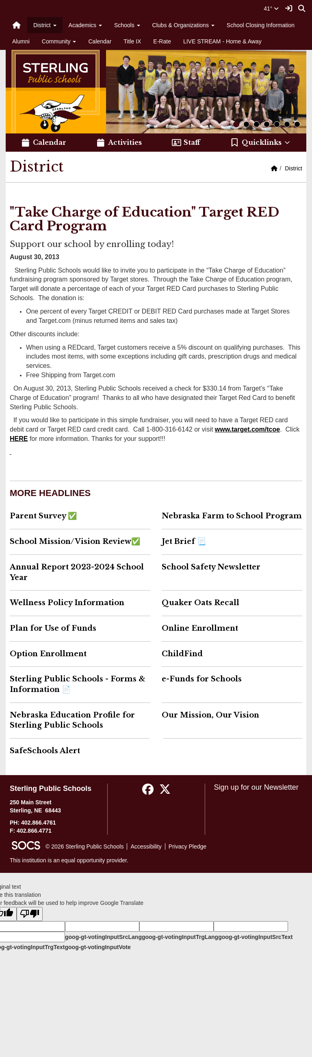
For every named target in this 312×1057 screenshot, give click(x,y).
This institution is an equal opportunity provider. (69, 860)
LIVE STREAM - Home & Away (222, 41)
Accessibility (145, 846)
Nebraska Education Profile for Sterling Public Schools (72, 720)
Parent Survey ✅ (43, 515)
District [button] (44, 25)
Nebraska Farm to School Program (232, 515)
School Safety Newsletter (211, 567)
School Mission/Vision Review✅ (75, 541)
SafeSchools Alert (45, 750)
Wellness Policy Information (67, 602)
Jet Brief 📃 (184, 541)
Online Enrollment (200, 628)
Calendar (99, 41)
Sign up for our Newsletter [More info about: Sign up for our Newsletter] (256, 787)
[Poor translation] (30, 914)
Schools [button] (127, 25)
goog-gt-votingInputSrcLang (103, 937)
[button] (260, 142)
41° (271, 8)
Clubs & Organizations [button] (183, 25)
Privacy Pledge (187, 846)
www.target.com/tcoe (247, 429)
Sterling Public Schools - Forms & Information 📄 (77, 684)
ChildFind (182, 653)
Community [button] (59, 41)
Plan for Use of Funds (53, 628)
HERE (19, 438)
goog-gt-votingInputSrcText (255, 937)
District (293, 168)
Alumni (21, 41)
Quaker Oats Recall (200, 602)
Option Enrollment (48, 653)
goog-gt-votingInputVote (97, 947)
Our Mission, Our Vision (210, 715)
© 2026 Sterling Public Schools (85, 846)
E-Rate (162, 41)
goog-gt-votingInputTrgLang (180, 937)
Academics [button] (85, 25)
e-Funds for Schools (202, 679)
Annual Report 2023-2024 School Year (77, 572)
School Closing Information (261, 25)
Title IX (132, 41)
